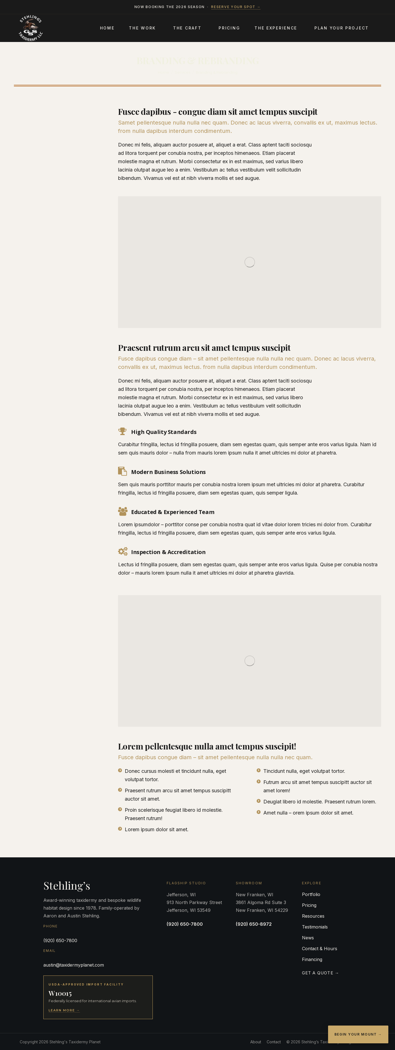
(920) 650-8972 (254, 924)
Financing (312, 959)
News (308, 937)
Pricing (309, 905)
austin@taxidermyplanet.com (73, 965)
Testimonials (315, 927)
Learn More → (64, 1010)
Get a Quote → (320, 972)
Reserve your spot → (236, 7)
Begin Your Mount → (358, 1034)
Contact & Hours (319, 948)
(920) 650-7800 (60, 940)
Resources (313, 916)
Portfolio (311, 894)
